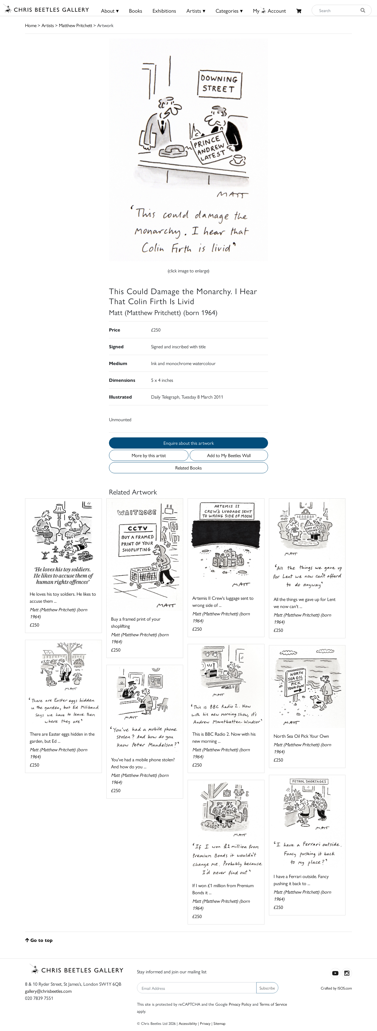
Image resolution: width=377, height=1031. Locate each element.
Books (135, 10)
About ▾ (110, 10)
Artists (48, 25)
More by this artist (149, 455)
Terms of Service (273, 1004)
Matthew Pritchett (75, 25)
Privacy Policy (240, 1004)
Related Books (188, 467)
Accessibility (188, 1023)
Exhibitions (164, 10)
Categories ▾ (229, 10)
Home (31, 25)
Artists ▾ (195, 10)
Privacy (205, 1023)
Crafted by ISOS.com (336, 988)
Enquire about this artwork (188, 442)
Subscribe (267, 988)
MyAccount (269, 10)
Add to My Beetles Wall (229, 455)
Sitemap (220, 1023)
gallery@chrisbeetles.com (48, 990)
